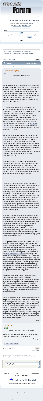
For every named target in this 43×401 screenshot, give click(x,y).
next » (38, 57)
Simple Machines (29, 392)
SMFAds (18, 394)
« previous (34, 57)
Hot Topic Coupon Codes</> (11, 343)
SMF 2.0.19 (14, 392)
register (31, 23)
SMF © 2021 (21, 392)
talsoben (9, 325)
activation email (26, 25)
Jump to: (38, 361)
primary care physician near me (15, 253)
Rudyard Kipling (12, 71)
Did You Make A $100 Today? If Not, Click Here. (25, 20)
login (25, 23)
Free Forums (25, 394)
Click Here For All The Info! (24, 380)
